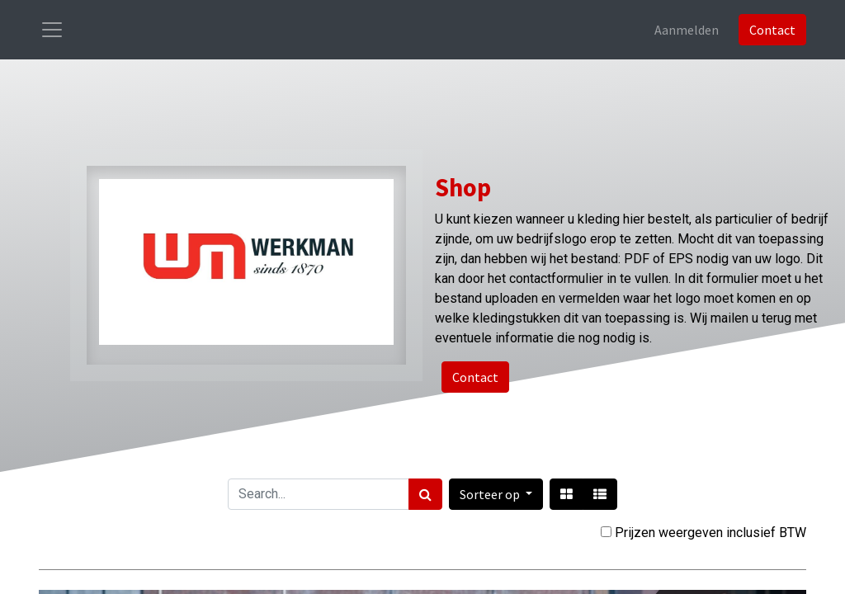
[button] (496, 494)
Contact (772, 29)
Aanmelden (686, 29)
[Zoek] (425, 494)
